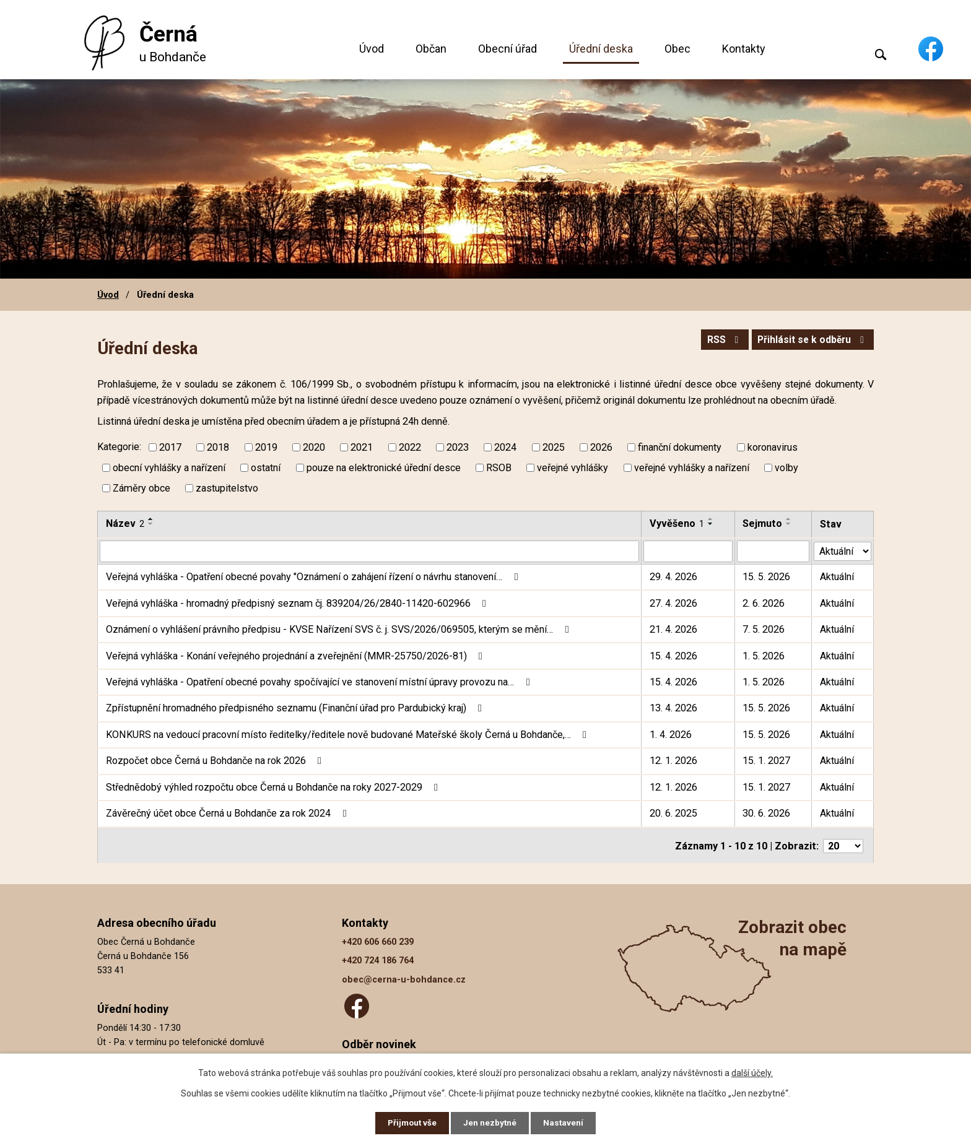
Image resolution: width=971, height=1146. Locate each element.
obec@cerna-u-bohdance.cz (404, 978)
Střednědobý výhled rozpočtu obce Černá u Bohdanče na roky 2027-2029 (274, 787)
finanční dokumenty (679, 447)
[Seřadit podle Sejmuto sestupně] (789, 523)
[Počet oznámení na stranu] (843, 845)
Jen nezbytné (491, 1122)
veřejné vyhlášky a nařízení (691, 468)
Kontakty (743, 48)
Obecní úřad (507, 48)
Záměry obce (141, 488)
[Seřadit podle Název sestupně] (151, 523)
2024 (505, 447)
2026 (601, 447)
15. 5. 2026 (767, 577)
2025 (553, 447)
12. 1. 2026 (673, 760)
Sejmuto (763, 523)
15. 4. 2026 (673, 655)
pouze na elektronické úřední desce (384, 468)
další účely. (752, 1072)
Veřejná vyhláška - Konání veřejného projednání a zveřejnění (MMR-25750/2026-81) (296, 655)
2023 (457, 447)
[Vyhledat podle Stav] (842, 550)
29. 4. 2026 (673, 577)
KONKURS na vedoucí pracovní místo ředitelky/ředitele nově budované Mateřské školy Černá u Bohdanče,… (348, 734)
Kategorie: (119, 447)
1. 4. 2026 (671, 734)
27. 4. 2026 (673, 603)
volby (786, 468)
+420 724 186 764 (378, 959)
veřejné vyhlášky (572, 468)
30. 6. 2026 (767, 813)
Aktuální (837, 577)
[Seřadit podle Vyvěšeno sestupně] (711, 523)
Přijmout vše (410, 1122)
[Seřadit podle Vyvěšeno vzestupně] (711, 518)
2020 (314, 447)
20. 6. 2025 (673, 813)
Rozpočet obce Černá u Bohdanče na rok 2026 (216, 760)
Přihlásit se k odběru (810, 341)
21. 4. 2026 (673, 629)
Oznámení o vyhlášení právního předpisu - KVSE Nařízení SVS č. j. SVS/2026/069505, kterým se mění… (339, 629)
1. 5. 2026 (764, 655)
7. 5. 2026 (764, 629)
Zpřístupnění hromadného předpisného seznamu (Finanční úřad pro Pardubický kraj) (296, 708)
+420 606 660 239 (378, 940)
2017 (170, 447)
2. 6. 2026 (764, 603)
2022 (410, 447)
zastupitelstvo (227, 488)
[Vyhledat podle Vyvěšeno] (688, 551)
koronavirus (772, 447)
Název (125, 523)
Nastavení (566, 1122)
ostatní (266, 468)
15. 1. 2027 (767, 760)
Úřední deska (601, 48)
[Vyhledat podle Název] (369, 551)
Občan (431, 48)
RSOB (499, 468)
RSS (717, 341)
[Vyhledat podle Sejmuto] (773, 551)
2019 (266, 447)
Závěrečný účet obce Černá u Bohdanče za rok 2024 (228, 813)
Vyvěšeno (677, 523)
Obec (677, 48)
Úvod (371, 48)
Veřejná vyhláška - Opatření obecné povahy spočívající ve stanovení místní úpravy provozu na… (320, 682)
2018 (218, 447)
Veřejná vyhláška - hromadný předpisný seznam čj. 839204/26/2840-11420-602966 (298, 603)
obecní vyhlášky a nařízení (169, 468)
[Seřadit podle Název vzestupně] (151, 518)
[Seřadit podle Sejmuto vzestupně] (789, 518)
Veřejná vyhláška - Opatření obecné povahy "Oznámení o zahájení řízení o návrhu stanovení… (314, 577)
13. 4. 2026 (673, 708)
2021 (362, 447)
